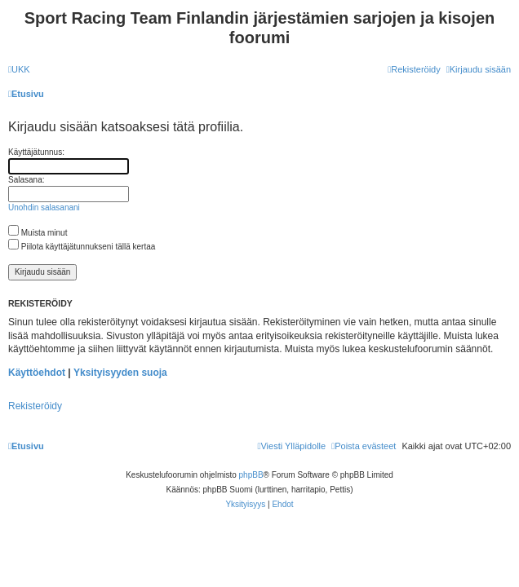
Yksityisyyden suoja (120, 372)
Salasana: (26, 179)
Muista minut (37, 232)
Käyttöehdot (36, 372)
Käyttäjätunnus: (36, 152)
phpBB (251, 474)
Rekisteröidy (35, 406)
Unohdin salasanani (44, 207)
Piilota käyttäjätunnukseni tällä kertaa (81, 246)
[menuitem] (19, 69)
